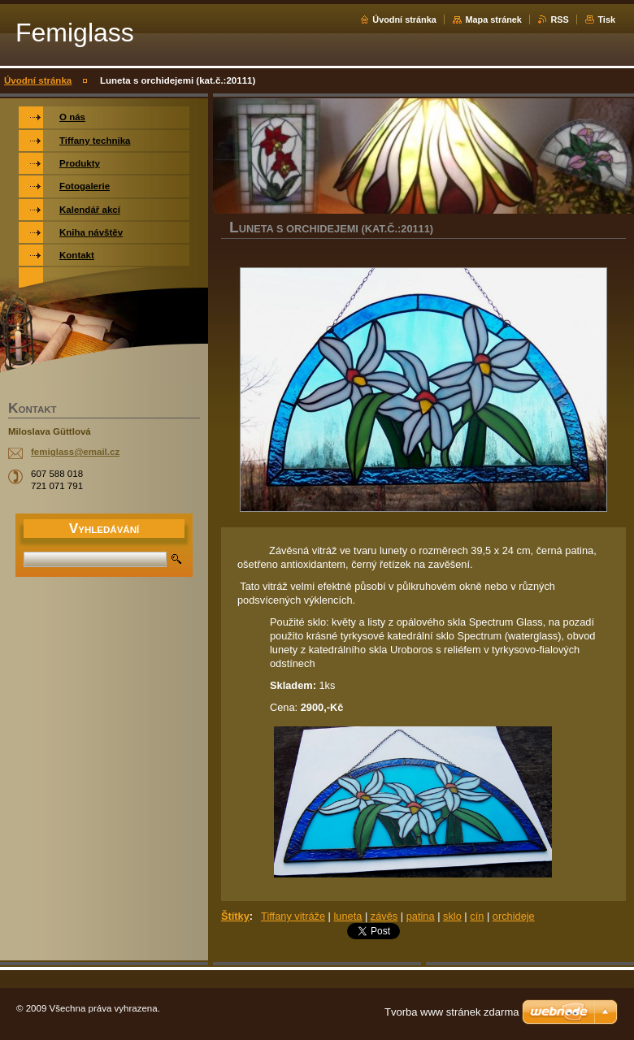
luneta (347, 916)
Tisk (606, 19)
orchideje (514, 916)
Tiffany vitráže (293, 916)
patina (420, 916)
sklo (452, 916)
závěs (384, 916)
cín (477, 916)
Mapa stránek (493, 19)
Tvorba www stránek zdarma (451, 1012)
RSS (559, 19)
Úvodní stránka (404, 19)
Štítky (235, 916)
